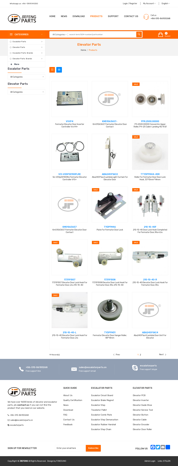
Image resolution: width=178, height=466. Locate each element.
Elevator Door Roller (142, 429)
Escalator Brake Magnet (102, 400)
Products (96, 16)
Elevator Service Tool (143, 410)
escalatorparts (148, 365)
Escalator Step (98, 405)
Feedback (67, 424)
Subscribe (93, 448)
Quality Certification (72, 400)
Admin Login (149, 461)
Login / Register (130, 3)
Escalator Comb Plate (101, 415)
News (64, 16)
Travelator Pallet (99, 410)
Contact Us (69, 419)
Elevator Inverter (141, 400)
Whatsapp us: (24, 3)
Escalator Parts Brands (23, 53)
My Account (149, 3)
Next (162, 354)
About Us (67, 395)
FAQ (65, 415)
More (15, 63)
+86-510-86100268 (37, 367)
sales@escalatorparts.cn (93, 367)
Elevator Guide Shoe (142, 405)
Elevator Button (140, 415)
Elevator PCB (139, 395)
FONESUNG (61, 461)
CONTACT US (131, 16)
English (166, 3)
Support (113, 16)
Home (52, 16)
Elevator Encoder (141, 424)
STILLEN (166, 461)
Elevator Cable (140, 419)
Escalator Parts (19, 42)
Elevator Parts (19, 47)
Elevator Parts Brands (22, 59)
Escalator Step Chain (101, 429)
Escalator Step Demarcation (104, 419)
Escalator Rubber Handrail (103, 424)
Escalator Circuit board (102, 395)
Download (79, 16)
